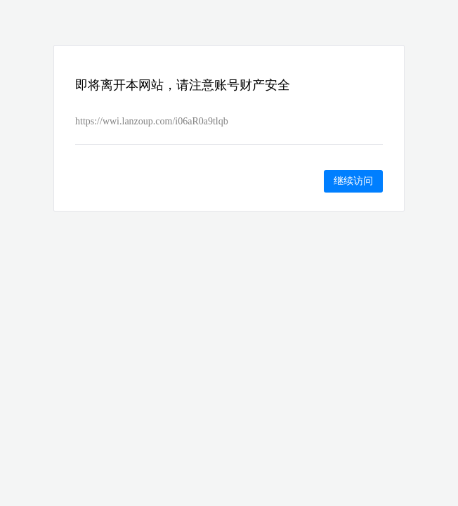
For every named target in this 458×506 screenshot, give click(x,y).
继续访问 (353, 180)
